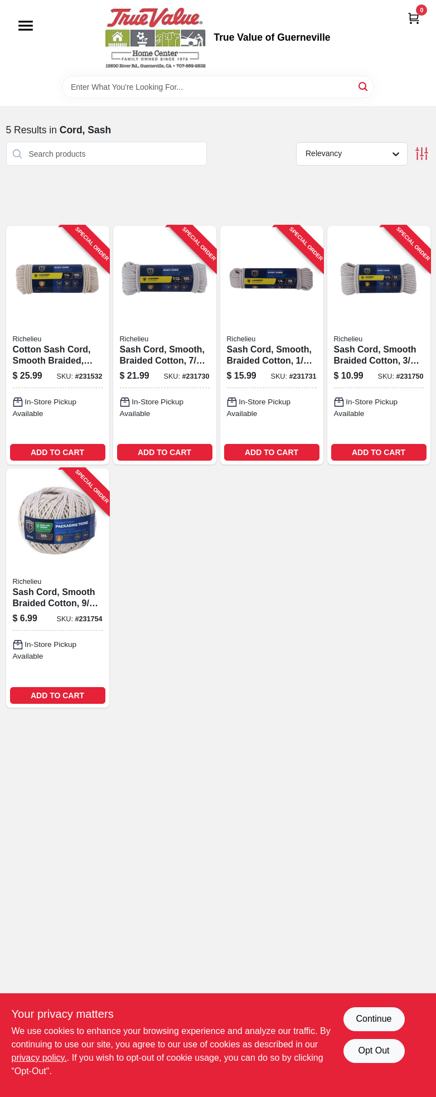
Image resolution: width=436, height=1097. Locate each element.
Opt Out (373, 1050)
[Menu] (25, 25)
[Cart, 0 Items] (413, 18)
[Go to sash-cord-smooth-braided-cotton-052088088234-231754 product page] (57, 587)
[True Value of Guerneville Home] (155, 38)
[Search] (364, 86)
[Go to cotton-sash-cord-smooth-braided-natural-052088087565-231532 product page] (57, 345)
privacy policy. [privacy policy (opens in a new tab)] (39, 1057)
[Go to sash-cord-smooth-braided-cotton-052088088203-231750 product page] (378, 345)
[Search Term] (218, 87)
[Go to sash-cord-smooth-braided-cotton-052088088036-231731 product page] (271, 345)
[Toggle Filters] (421, 153)
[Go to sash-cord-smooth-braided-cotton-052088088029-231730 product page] (164, 345)
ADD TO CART (57, 452)
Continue (373, 1018)
